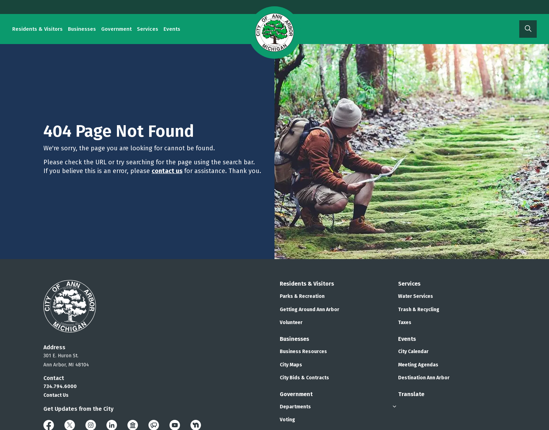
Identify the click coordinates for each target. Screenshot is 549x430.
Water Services (415, 296)
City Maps (291, 365)
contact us (167, 171)
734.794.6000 (60, 386)
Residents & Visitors (37, 29)
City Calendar (413, 351)
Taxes (404, 322)
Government (116, 29)
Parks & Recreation (302, 296)
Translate (411, 394)
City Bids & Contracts (304, 378)
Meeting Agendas (418, 365)
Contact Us (56, 395)
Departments (295, 407)
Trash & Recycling (418, 310)
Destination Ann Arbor (424, 378)
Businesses (82, 29)
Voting (287, 420)
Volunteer (291, 322)
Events (172, 29)
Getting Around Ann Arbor (309, 310)
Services (147, 29)
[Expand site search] (528, 29)
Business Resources (303, 351)
